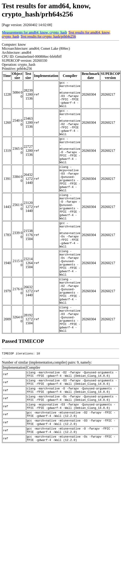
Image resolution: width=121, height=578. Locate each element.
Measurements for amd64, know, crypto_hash (34, 32)
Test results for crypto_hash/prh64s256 (48, 36)
